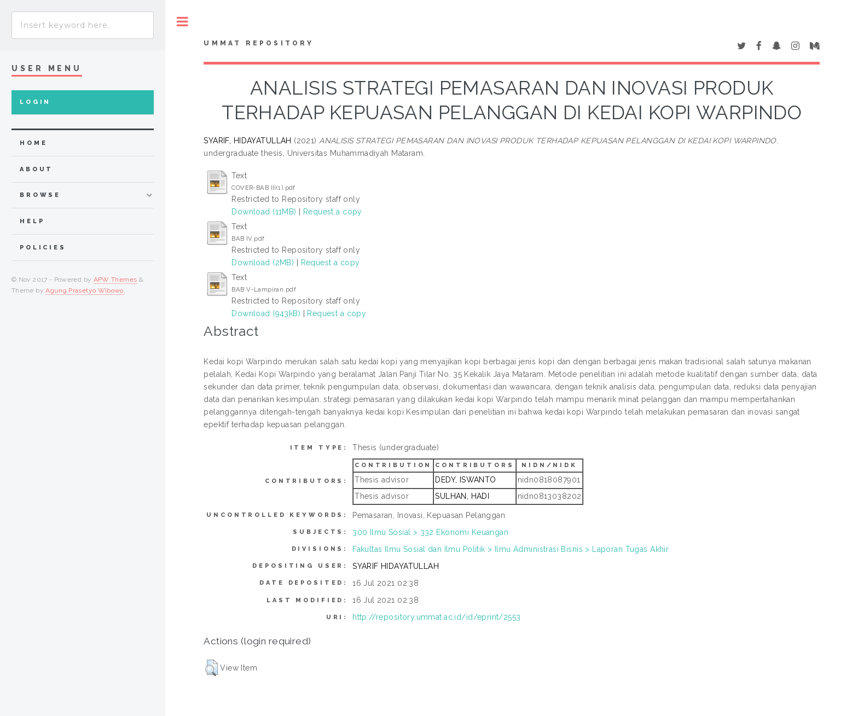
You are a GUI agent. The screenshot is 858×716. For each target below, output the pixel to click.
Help (32, 221)
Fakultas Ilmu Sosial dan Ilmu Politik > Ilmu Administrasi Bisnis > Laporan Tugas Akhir (510, 549)
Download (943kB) (265, 313)
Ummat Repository (259, 43)
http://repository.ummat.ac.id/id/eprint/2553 (436, 617)
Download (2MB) (262, 262)
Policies (43, 247)
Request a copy (332, 211)
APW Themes (115, 279)
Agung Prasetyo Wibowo (84, 290)
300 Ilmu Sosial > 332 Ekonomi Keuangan (430, 532)
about (36, 169)
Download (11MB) (263, 211)
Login (35, 102)
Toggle (182, 21)
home (33, 143)
